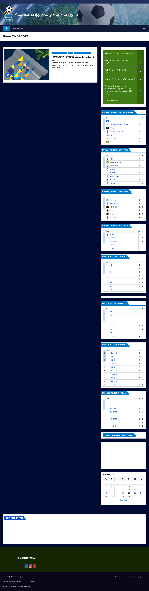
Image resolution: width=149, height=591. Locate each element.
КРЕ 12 (112, 272)
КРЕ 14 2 (112, 336)
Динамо (112, 169)
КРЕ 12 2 (112, 275)
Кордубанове (114, 135)
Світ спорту (113, 200)
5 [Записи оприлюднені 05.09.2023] (111, 486)
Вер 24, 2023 (57, 60)
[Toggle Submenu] (140, 53)
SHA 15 (112, 326)
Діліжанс (113, 234)
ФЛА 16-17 (114, 370)
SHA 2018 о (113, 426)
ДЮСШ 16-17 (114, 374)
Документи (17, 28)
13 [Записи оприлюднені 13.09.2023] (117, 490)
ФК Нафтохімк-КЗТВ (116, 131)
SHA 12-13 (113, 279)
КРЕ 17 (112, 356)
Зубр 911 (113, 245)
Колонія (112, 238)
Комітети (133, 577)
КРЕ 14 (112, 322)
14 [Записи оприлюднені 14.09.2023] (123, 490)
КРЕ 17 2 (113, 360)
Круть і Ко (113, 159)
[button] (144, 28)
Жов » (126, 500)
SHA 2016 (113, 353)
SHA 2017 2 (113, 422)
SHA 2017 (113, 381)
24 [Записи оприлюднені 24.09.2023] (141, 493)
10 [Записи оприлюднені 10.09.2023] (141, 486)
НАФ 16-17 (114, 363)
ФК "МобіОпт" (114, 207)
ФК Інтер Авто (114, 176)
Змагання (125, 577)
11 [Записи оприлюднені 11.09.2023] (106, 490)
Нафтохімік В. (114, 173)
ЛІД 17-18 (113, 408)
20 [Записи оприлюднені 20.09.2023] (117, 493)
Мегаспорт (113, 203)
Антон (112, 121)
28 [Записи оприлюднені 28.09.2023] (123, 496)
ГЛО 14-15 (113, 329)
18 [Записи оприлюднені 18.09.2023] (106, 493)
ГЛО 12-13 (113, 289)
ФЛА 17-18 (113, 419)
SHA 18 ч (113, 405)
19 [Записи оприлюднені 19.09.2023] (112, 493)
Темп (111, 214)
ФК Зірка (113, 128)
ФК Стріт (113, 210)
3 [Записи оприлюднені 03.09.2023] (141, 483)
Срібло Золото (114, 142)
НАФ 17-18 (113, 412)
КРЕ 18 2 (112, 415)
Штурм (112, 248)
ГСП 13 (112, 282)
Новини (70, 53)
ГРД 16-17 (113, 378)
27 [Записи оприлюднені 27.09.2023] (117, 496)
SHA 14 (112, 319)
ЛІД (111, 286)
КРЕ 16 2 (113, 367)
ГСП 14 (112, 312)
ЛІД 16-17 (113, 385)
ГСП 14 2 (113, 333)
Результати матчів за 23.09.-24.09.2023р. (73, 56)
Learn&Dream (114, 166)
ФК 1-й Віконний (115, 162)
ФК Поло (113, 138)
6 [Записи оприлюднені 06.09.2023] (117, 486)
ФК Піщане (113, 241)
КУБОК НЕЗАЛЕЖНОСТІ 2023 (59, 53)
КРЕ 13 (112, 268)
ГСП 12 (112, 265)
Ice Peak (112, 180)
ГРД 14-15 (113, 315)
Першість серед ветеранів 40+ (82, 53)
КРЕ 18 (112, 401)
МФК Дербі (113, 183)
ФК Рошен (113, 217)
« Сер (121, 500)
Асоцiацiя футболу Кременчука (46, 14)
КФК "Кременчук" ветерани (119, 124)
